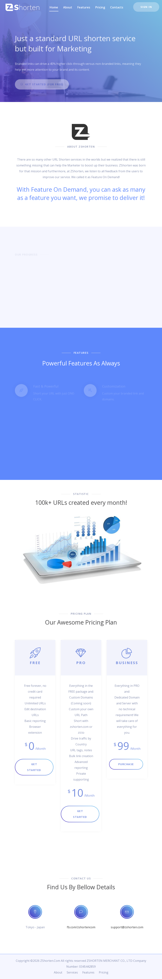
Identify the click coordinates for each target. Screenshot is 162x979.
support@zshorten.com (127, 927)
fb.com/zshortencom (81, 927)
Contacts (116, 7)
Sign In (146, 7)
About (67, 7)
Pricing (100, 7)
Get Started (34, 767)
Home (54, 7)
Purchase (126, 764)
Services (72, 972)
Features (83, 7)
